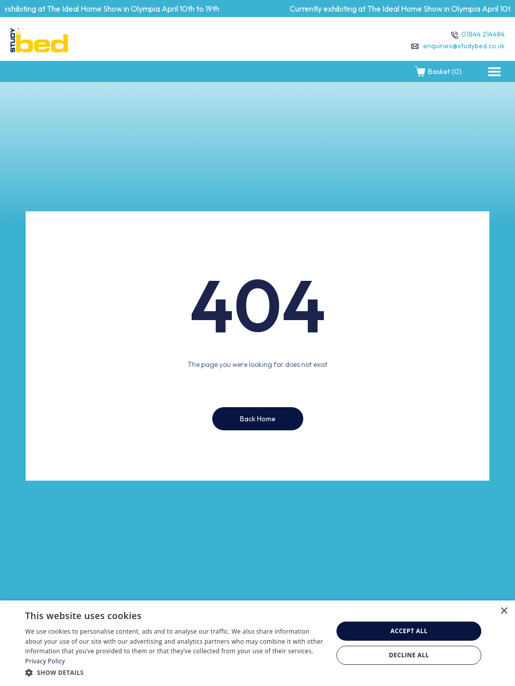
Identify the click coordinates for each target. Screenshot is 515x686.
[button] (494, 71)
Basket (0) (438, 71)
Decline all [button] (409, 655)
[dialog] (257, 643)
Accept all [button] (408, 631)
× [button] (503, 611)
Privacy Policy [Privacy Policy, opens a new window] (45, 661)
